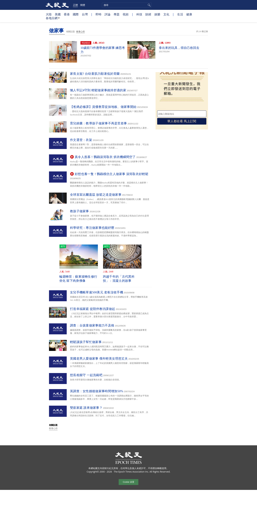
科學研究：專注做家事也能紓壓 (92, 227)
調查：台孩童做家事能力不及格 (92, 325)
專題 (116, 14)
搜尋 (148, 5)
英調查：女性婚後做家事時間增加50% (96, 391)
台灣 (85, 14)
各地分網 (53, 19)
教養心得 (80, 31)
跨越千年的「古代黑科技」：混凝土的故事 (119, 278)
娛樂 (157, 14)
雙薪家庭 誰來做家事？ (86, 407)
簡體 (82, 5)
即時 (98, 14)
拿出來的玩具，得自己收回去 (179, 47)
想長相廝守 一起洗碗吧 (86, 375)
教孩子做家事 (79, 211)
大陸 (49, 14)
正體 (75, 5)
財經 (148, 14)
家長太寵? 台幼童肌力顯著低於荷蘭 (95, 73)
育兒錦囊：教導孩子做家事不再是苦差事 (98, 123)
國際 (76, 14)
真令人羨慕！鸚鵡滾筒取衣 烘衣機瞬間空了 (105, 157)
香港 (67, 14)
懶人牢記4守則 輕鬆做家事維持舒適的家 (98, 90)
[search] (127, 5)
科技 (139, 14)
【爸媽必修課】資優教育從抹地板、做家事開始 (103, 107)
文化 (166, 14)
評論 (107, 14)
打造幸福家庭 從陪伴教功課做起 (92, 309)
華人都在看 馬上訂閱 (181, 121)
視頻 (125, 14)
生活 (180, 14)
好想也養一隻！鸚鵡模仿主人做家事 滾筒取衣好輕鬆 (111, 174)
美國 (58, 14)
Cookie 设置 (128, 482)
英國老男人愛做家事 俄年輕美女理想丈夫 (99, 358)
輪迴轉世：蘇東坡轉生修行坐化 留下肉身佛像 (78, 278)
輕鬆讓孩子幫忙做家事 (86, 342)
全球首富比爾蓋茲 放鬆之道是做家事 (95, 194)
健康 (189, 14)
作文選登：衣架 (81, 140)
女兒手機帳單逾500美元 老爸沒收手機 (96, 292)
